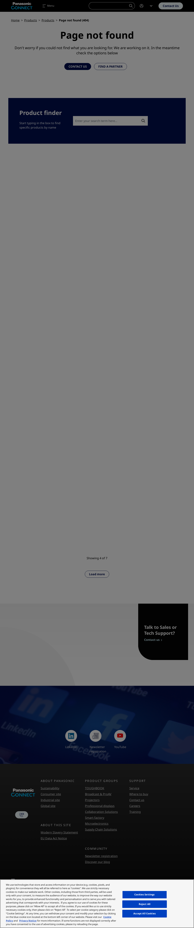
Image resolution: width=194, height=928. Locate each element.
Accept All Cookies (144, 913)
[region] (97, 903)
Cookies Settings (144, 894)
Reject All (144, 904)
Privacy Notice (28, 920)
